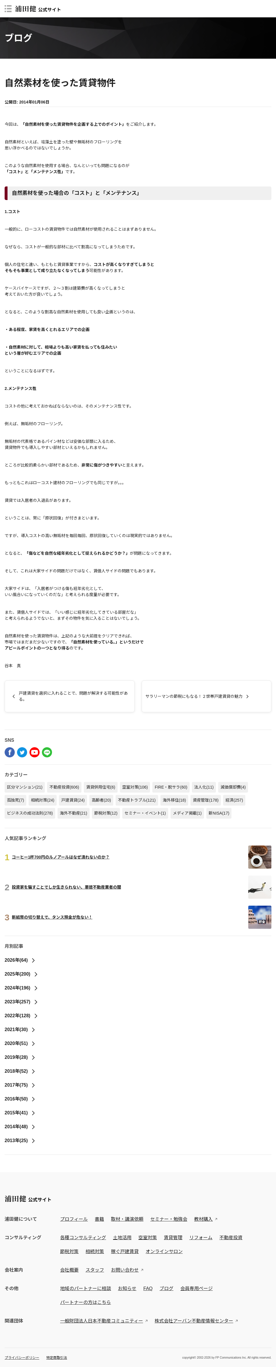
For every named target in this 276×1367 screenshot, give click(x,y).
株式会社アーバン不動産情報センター (194, 1320)
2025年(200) (21, 974)
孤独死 (15, 800)
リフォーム (200, 1237)
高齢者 (101, 800)
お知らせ (127, 1288)
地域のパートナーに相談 (85, 1288)
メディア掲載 (187, 813)
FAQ (148, 1288)
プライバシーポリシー (22, 1358)
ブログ (166, 1288)
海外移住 (174, 800)
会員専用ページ (196, 1288)
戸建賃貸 (73, 800)
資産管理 (205, 800)
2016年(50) (20, 1098)
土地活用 (122, 1237)
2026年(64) (20, 960)
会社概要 (69, 1270)
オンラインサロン (164, 1251)
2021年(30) (20, 1029)
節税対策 (106, 813)
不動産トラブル (137, 800)
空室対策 (135, 787)
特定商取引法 (56, 1358)
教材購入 (203, 1219)
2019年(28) (20, 1057)
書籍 (99, 1219)
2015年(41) (20, 1112)
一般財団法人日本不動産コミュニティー (101, 1320)
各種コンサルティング (83, 1237)
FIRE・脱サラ (171, 787)
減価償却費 (233, 787)
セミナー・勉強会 (168, 1219)
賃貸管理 (173, 1237)
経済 (234, 800)
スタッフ (95, 1270)
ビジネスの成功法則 (30, 813)
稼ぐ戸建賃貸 (125, 1251)
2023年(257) (21, 1001)
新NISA (219, 813)
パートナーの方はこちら (85, 1302)
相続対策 (42, 800)
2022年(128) (21, 1015)
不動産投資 (64, 787)
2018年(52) (20, 1071)
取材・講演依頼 (127, 1219)
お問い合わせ (125, 1270)
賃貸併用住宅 (100, 787)
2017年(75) (20, 1085)
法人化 (204, 787)
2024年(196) (21, 987)
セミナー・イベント (145, 813)
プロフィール (74, 1219)
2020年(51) (20, 1043)
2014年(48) (20, 1126)
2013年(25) (20, 1140)
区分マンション (24, 787)
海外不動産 (73, 813)
